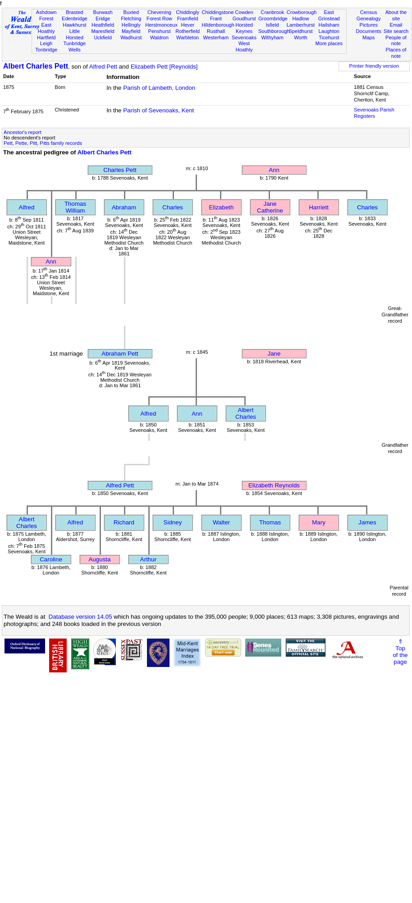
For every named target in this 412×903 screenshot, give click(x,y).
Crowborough (302, 12)
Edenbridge (74, 18)
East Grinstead (329, 15)
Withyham (272, 37)
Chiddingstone (218, 12)
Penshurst (159, 31)
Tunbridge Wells (75, 46)
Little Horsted (74, 34)
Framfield (187, 18)
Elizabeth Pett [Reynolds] (164, 66)
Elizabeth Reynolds (274, 485)
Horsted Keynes (244, 28)
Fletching (131, 18)
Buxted (131, 12)
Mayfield (131, 31)
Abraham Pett (119, 353)
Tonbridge (46, 49)
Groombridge (273, 18)
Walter (221, 522)
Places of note (396, 53)
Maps (368, 37)
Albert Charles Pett (35, 66)
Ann (274, 170)
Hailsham (329, 25)
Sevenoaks (244, 37)
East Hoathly (46, 28)
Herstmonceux (161, 25)
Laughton (329, 31)
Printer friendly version (374, 66)
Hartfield (46, 37)
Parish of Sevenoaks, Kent (158, 110)
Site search (396, 31)
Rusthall (216, 31)
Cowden (244, 12)
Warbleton (187, 37)
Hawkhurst (74, 25)
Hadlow (300, 18)
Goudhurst (244, 18)
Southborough (274, 31)
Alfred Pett (103, 66)
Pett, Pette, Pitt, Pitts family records (43, 143)
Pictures (369, 25)
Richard (124, 522)
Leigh (46, 43)
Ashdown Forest (46, 15)
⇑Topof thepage (400, 651)
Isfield (272, 25)
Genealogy (369, 18)
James (367, 522)
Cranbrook (272, 12)
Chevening (159, 12)
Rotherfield (187, 31)
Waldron (159, 37)
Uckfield (103, 37)
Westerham (216, 37)
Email (396, 25)
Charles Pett (119, 170)
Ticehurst (329, 37)
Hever (187, 25)
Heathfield (103, 25)
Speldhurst (300, 31)
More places (329, 43)
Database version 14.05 (80, 616)
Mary (318, 522)
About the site (396, 15)
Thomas (270, 522)
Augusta (100, 559)
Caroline (51, 559)
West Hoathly (244, 46)
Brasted (74, 12)
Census (368, 12)
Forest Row (159, 18)
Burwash (102, 12)
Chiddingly (187, 12)
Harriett (319, 207)
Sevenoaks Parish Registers (374, 113)
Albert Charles (245, 413)
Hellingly (131, 25)
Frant (216, 18)
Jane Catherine (270, 207)
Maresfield (102, 31)
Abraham (124, 207)
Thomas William (75, 207)
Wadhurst (131, 37)
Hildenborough (218, 25)
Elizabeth (221, 207)
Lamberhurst (301, 25)
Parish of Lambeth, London (159, 87)
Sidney (173, 522)
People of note (396, 40)
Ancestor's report (22, 132)
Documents (368, 31)
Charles (172, 207)
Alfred (27, 207)
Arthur (148, 559)
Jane (274, 353)
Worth (300, 37)
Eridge (103, 18)
